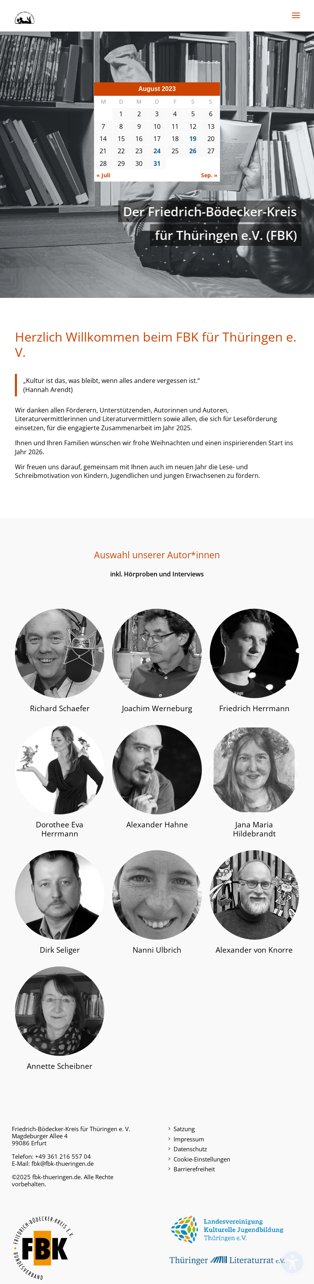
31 (157, 163)
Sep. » (209, 175)
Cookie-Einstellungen (202, 1159)
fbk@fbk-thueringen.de (62, 1163)
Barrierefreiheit (194, 1169)
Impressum (189, 1139)
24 (157, 151)
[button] (296, 20)
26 (192, 151)
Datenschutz (190, 1149)
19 (192, 138)
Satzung (184, 1129)
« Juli (103, 175)
